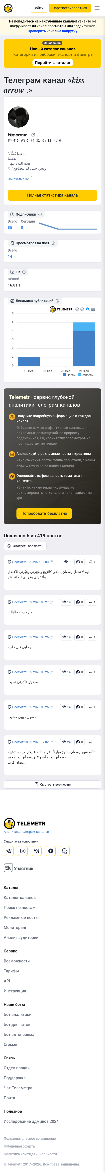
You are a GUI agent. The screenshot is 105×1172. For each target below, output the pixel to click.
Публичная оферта (19, 1146)
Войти (39, 8)
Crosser (11, 1044)
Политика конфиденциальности (30, 1154)
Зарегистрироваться (70, 8)
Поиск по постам (19, 907)
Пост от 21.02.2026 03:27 (30, 602)
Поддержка (15, 1078)
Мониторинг (15, 927)
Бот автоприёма (19, 1034)
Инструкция (15, 991)
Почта (9, 1098)
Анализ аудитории (21, 937)
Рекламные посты (21, 917)
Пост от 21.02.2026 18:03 (30, 562)
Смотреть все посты (25, 546)
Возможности (17, 961)
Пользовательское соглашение (30, 1139)
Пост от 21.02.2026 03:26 (30, 637)
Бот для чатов (17, 1024)
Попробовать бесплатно (44, 513)
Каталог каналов (20, 897)
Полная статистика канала (52, 195)
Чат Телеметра (18, 1088)
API (7, 981)
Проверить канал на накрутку (52, 31)
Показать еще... (19, 179)
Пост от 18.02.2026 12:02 (30, 742)
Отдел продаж (17, 1068)
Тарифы (11, 971)
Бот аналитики (17, 1014)
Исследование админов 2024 (31, 1121)
